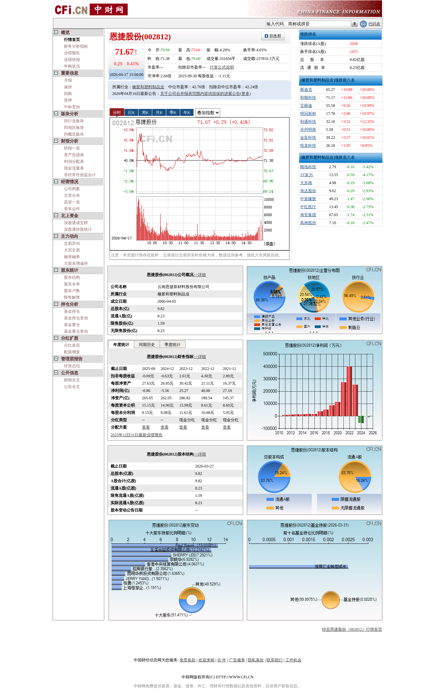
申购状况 (72, 66)
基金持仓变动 (76, 318)
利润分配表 (74, 161)
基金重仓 (72, 324)
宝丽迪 (306, 105)
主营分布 (72, 195)
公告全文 (72, 386)
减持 (68, 87)
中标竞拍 (72, 107)
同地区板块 (74, 127)
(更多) (245, 93)
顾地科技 (308, 167)
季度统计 (173, 344)
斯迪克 (306, 89)
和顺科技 (308, 97)
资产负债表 (74, 155)
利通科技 (308, 121)
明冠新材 (308, 113)
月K (159, 112)
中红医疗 (308, 206)
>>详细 (200, 274)
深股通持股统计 (78, 229)
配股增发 (72, 352)
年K (187, 112)
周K (145, 112)
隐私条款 (256, 660)
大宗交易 (72, 250)
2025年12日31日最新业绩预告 (137, 435)
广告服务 (237, 660)
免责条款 (188, 660)
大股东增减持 (76, 263)
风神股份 (308, 222)
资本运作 (72, 208)
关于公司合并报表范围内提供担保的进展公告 (200, 93)
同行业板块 (74, 121)
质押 (68, 100)
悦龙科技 (308, 145)
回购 (68, 93)
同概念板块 (74, 134)
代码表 (374, 24)
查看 (146, 427)
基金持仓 (72, 311)
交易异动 (72, 243)
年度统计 (121, 344)
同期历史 (147, 344)
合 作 (221, 660)
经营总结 (72, 366)
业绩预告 (72, 53)
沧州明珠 (308, 129)
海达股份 (308, 190)
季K (173, 112)
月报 (68, 80)
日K (131, 112)
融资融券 (72, 256)
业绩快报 (72, 59)
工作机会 (293, 660)
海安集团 (308, 214)
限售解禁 (72, 297)
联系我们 (274, 660)
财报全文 (72, 380)
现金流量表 (74, 168)
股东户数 (72, 290)
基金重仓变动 (76, 331)
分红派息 (72, 345)
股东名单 (72, 284)
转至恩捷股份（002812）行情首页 (352, 629)
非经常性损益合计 (80, 175)
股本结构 (72, 277)
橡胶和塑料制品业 (148, 87)
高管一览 (72, 202)
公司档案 (72, 188)
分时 (117, 112)
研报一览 (72, 148)
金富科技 (308, 137)
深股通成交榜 (76, 222)
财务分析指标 (76, 46)
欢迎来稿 (207, 660)
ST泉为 (306, 175)
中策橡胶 (308, 198)
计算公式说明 (222, 67)
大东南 (306, 182)
